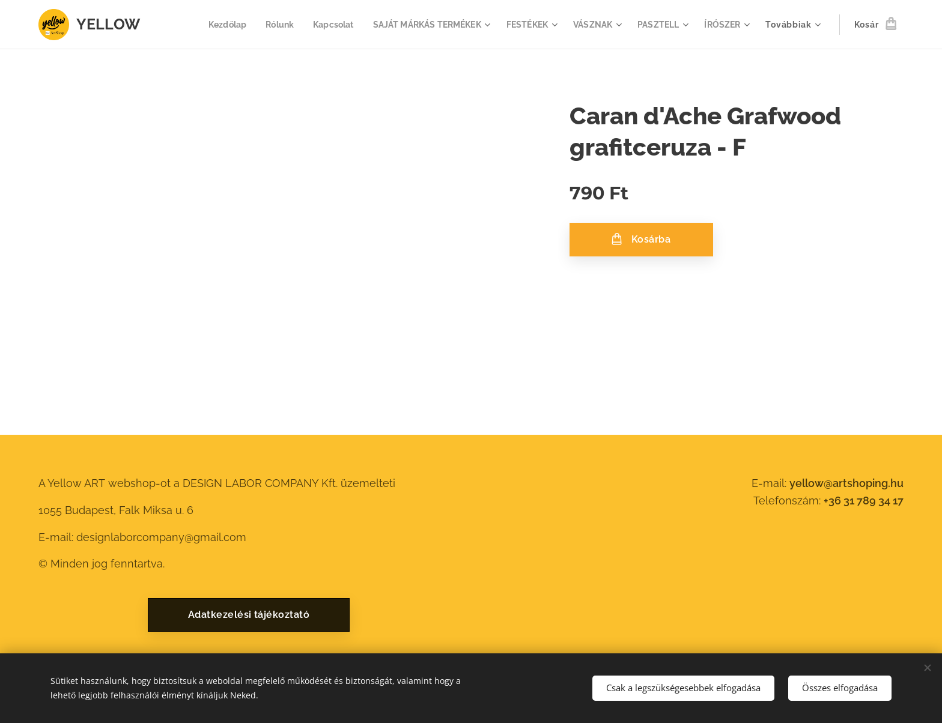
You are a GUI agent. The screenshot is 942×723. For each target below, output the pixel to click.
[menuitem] (208, 25)
